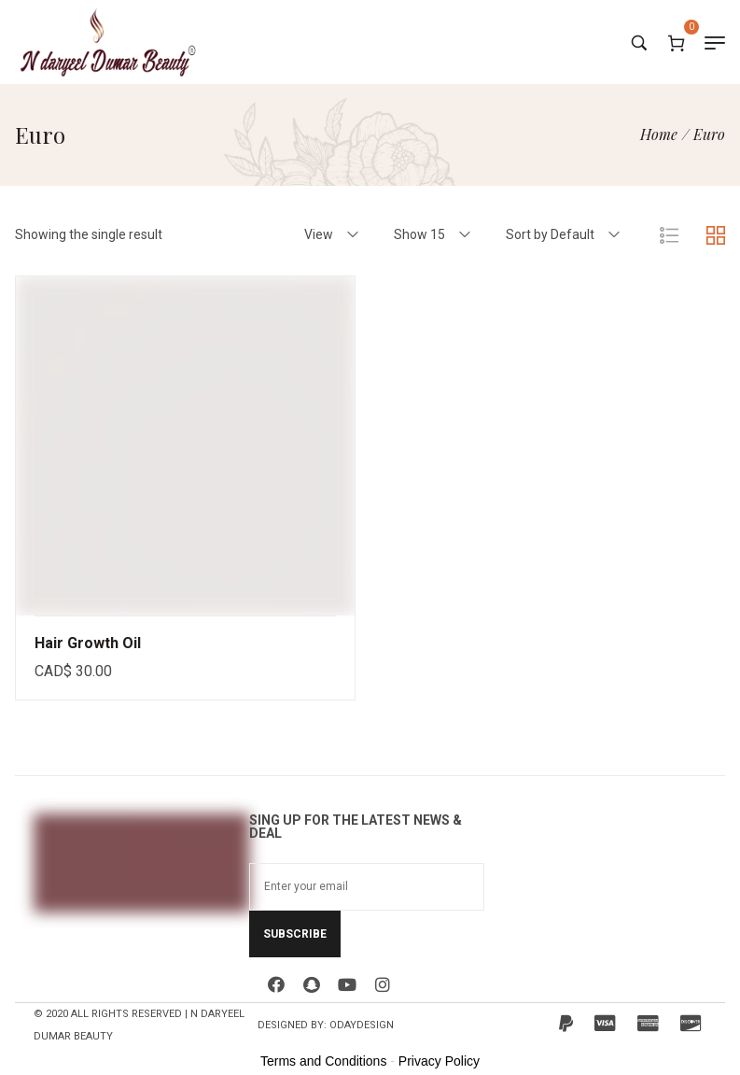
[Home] (658, 134)
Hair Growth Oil (88, 643)
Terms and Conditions (323, 1061)
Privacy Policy (439, 1061)
